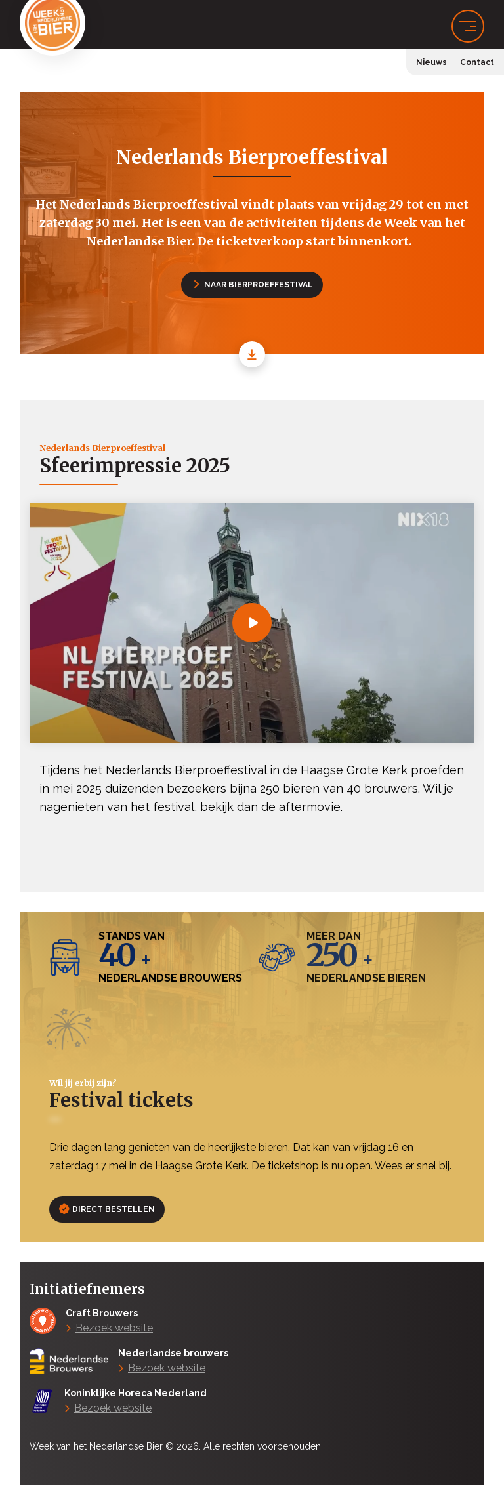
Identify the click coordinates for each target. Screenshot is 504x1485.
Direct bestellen (107, 1209)
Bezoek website (114, 1328)
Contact (477, 62)
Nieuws (431, 62)
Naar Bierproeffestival (254, 285)
